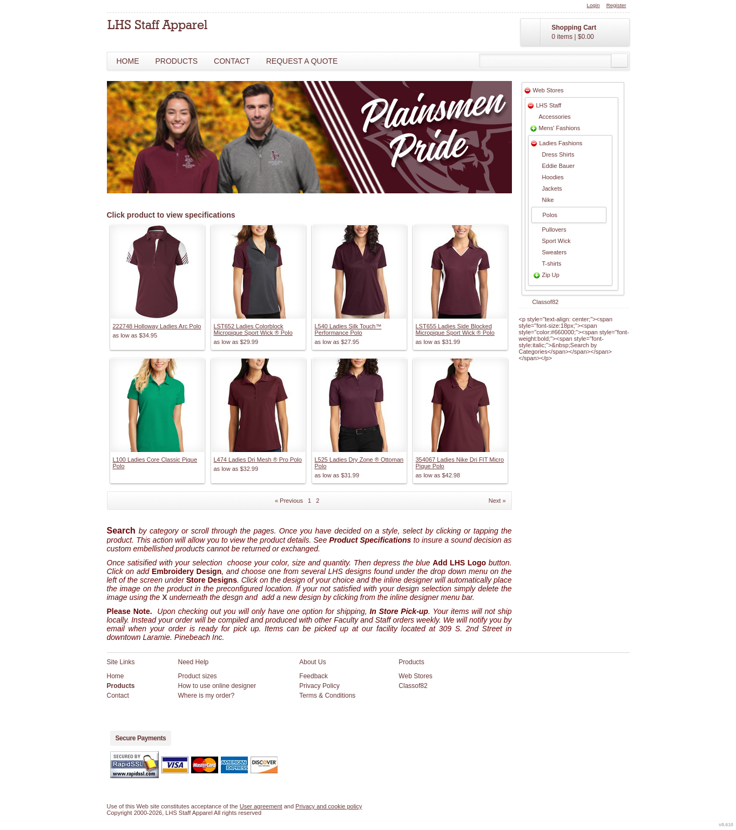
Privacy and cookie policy (328, 806)
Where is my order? (206, 695)
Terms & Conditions (327, 695)
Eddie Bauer (558, 166)
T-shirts (552, 263)
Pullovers (554, 229)
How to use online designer (217, 686)
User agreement (261, 806)
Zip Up (550, 275)
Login (593, 5)
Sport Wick (556, 241)
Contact (232, 61)
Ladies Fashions (561, 143)
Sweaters (554, 252)
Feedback (313, 676)
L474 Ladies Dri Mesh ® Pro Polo (258, 459)
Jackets (552, 188)
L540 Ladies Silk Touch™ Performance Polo (348, 329)
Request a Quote (302, 61)
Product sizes (197, 676)
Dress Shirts (558, 154)
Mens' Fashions (559, 128)
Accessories (555, 116)
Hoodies (553, 177)
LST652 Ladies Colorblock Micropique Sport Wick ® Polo (253, 329)
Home (128, 61)
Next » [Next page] (497, 500)
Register (616, 5)
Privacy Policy (319, 686)
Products (177, 61)
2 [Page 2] (317, 500)
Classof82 (545, 302)
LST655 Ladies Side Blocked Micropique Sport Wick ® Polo (455, 329)
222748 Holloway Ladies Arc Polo (157, 326)
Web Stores (548, 90)
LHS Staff (549, 105)
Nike (548, 200)
